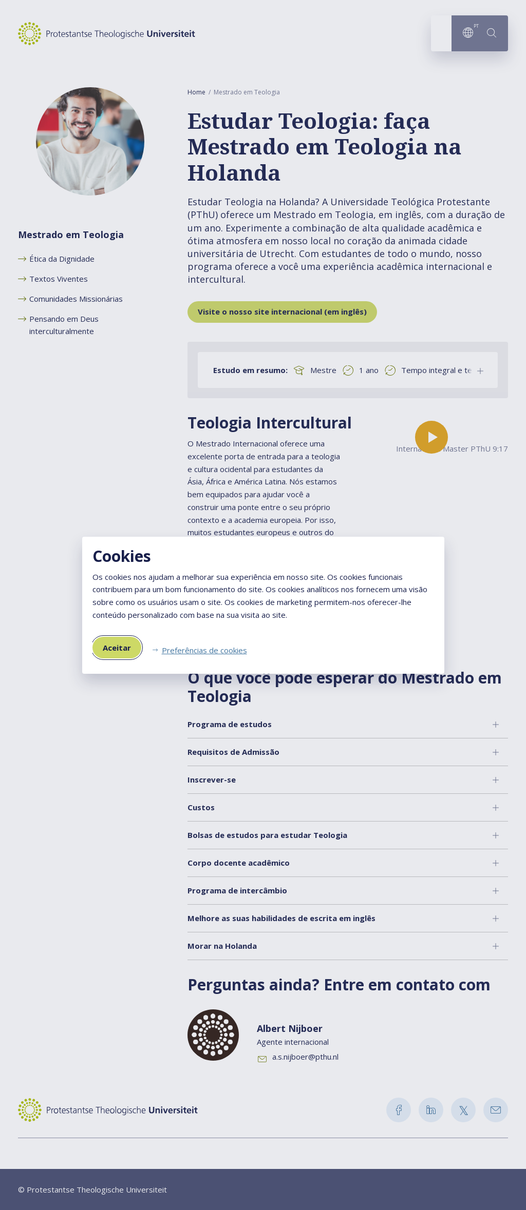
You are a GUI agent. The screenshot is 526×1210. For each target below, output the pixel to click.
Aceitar (117, 647)
